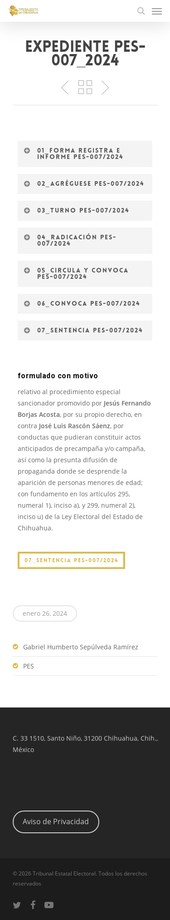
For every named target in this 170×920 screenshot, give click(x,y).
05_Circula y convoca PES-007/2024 (76, 273)
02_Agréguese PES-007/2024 (84, 183)
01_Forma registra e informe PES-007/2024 (74, 153)
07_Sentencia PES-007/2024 (83, 330)
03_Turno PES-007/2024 (77, 210)
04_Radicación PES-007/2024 (70, 240)
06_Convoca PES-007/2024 (82, 303)
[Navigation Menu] (157, 10)
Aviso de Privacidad (56, 821)
